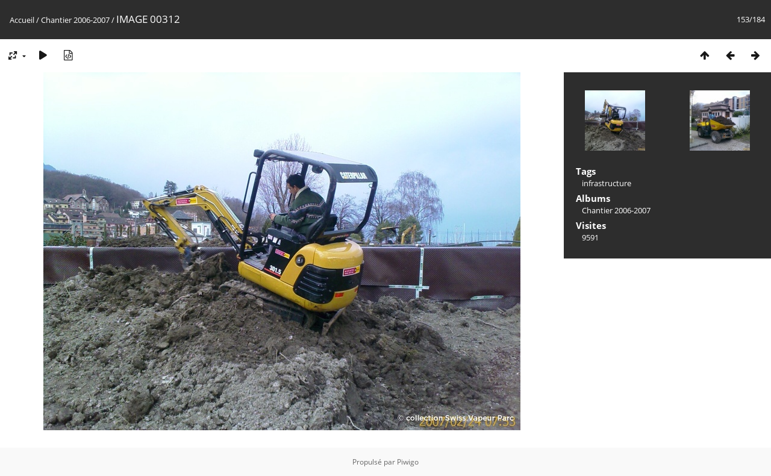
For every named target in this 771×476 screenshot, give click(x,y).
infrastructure (606, 183)
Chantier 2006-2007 (75, 19)
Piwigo (408, 462)
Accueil (22, 19)
